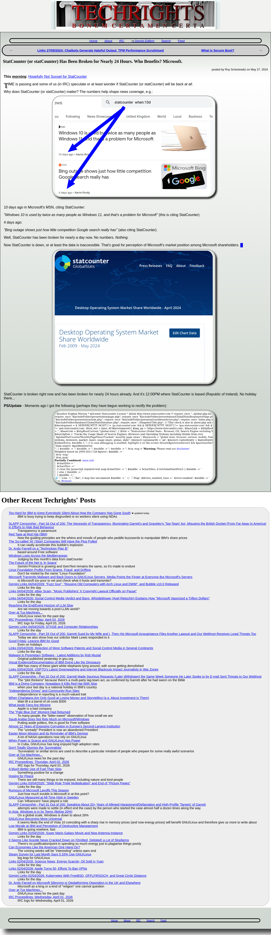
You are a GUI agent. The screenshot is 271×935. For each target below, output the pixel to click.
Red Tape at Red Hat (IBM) (28, 534)
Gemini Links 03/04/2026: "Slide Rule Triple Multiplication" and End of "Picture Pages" (69, 783)
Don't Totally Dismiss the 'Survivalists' (35, 747)
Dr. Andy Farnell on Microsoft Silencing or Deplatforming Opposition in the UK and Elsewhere (75, 883)
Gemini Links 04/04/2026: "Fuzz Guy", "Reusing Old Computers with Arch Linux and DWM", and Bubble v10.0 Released (94, 584)
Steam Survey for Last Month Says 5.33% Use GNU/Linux (50, 854)
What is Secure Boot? (217, 50)
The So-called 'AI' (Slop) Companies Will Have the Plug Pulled (53, 541)
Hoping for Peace (21, 776)
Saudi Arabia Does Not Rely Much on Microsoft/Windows (49, 719)
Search (166, 40)
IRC (121, 40)
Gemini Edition (144, 40)
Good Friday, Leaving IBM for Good (34, 641)
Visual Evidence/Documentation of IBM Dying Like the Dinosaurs (54, 662)
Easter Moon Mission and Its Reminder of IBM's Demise (48, 733)
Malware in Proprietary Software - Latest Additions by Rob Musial (55, 655)
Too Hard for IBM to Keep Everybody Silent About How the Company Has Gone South (70, 513)
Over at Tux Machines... (25, 612)
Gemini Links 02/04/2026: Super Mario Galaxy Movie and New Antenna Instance (66, 833)
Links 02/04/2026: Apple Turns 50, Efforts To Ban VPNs (48, 868)
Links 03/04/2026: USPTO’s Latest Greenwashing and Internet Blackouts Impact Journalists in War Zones (83, 669)
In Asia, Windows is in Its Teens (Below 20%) (40, 811)
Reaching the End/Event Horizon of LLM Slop (41, 605)
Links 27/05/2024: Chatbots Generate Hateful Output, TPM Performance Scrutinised (100, 50)
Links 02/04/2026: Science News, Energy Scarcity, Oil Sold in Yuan (56, 861)
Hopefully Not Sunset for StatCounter (57, 76)
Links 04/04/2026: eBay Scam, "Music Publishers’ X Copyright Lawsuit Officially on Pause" (73, 591)
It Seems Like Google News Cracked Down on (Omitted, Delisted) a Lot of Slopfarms (69, 840)
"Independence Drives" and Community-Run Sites (44, 691)
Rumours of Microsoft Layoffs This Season (39, 790)
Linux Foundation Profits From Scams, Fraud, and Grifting (50, 570)
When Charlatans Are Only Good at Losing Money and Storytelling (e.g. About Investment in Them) (79, 698)
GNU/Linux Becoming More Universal (35, 819)
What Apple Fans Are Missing (30, 705)
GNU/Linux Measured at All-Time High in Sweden (44, 797)
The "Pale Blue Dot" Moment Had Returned (39, 712)
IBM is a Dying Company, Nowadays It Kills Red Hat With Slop (53, 683)
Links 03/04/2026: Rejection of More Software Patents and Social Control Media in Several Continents (81, 648)
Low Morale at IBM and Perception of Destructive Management (53, 826)
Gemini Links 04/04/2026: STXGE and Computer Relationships (53, 627)
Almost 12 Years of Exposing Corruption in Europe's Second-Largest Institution (64, 726)
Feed (181, 40)
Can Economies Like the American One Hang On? (44, 847)
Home (93, 40)
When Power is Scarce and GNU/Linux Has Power (44, 740)
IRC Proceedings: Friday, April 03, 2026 (37, 619)
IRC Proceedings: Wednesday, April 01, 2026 (41, 897)
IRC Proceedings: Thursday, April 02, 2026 (39, 762)
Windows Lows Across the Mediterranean (38, 555)
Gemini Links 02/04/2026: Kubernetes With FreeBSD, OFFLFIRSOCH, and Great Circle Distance (77, 875)
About (108, 40)
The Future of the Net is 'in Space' (33, 563)
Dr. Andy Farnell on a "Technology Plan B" (38, 548)
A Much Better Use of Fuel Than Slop (35, 769)
